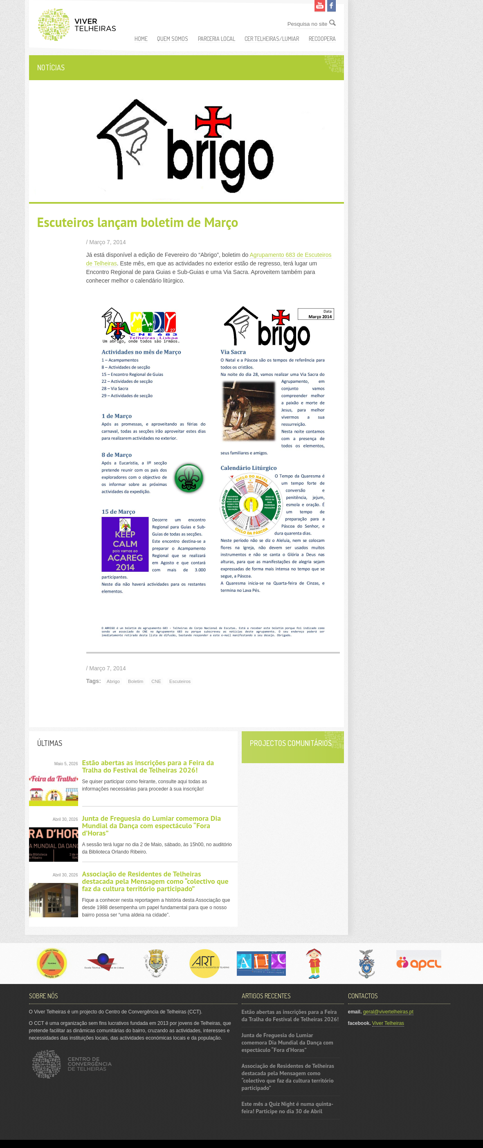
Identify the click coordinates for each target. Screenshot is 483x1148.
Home (141, 38)
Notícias (51, 67)
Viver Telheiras (388, 1023)
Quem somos (172, 38)
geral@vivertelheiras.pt (388, 1012)
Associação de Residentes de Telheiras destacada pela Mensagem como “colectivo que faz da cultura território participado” (155, 881)
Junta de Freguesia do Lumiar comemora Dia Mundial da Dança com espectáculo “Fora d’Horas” (151, 825)
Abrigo (113, 681)
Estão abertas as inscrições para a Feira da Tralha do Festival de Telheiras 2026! (148, 766)
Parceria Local (216, 38)
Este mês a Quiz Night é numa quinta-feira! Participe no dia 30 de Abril (287, 1107)
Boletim (135, 681)
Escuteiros (180, 681)
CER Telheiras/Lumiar (272, 38)
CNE (156, 681)
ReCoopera (322, 38)
